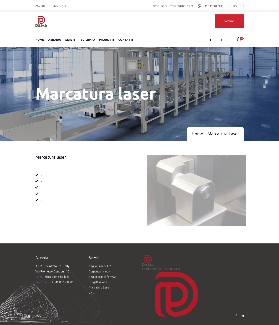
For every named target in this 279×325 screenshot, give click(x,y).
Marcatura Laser (99, 287)
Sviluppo (88, 39)
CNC (91, 292)
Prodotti (106, 39)
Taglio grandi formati (103, 276)
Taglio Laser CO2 (100, 266)
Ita (235, 5)
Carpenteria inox (99, 271)
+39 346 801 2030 (213, 5)
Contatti (125, 39)
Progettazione (98, 282)
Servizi (70, 39)
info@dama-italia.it (56, 276)
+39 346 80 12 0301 (60, 282)
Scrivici (229, 21)
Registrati (58, 5)
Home (39, 39)
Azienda (54, 39)
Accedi (40, 5)
